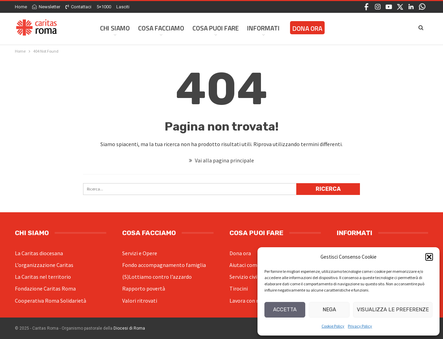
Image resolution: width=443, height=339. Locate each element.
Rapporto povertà (143, 288)
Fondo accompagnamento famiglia (164, 264)
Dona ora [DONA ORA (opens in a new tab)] (307, 28)
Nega (329, 309)
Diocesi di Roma (129, 328)
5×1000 (104, 6)
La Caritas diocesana (39, 253)
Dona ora (240, 253)
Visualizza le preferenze (393, 309)
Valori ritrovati (139, 300)
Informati (263, 28)
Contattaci (78, 6)
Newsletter (46, 6)
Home (21, 6)
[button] (429, 256)
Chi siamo (115, 28)
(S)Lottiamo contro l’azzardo (157, 276)
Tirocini (238, 288)
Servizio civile (245, 276)
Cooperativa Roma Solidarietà (50, 300)
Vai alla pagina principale (221, 160)
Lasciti (122, 6)
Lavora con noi (246, 300)
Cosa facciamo (161, 28)
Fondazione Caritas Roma (45, 288)
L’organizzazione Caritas (44, 264)
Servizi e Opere (139, 253)
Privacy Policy (360, 326)
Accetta (285, 309)
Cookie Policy (333, 326)
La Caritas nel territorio (43, 276)
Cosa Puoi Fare (215, 28)
